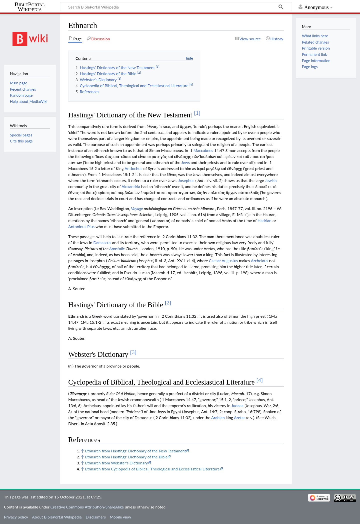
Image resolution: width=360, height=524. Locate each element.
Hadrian (264, 220)
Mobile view (120, 516)
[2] (168, 303)
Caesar (214, 260)
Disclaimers (96, 516)
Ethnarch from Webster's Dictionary (116, 462)
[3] (133, 352)
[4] (259, 380)
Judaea (237, 405)
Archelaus (259, 260)
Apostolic (117, 248)
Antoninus (77, 226)
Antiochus (133, 168)
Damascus (102, 242)
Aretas (239, 417)
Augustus (230, 260)
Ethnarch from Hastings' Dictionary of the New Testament (135, 450)
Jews (185, 162)
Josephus (186, 180)
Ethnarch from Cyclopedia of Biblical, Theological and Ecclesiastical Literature (152, 468)
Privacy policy (16, 516)
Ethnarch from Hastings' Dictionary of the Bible (126, 456)
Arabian (218, 417)
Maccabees (203, 150)
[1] (197, 113)
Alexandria (131, 186)
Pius (90, 226)
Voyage (137, 208)
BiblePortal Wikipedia (29, 7)
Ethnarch (76, 316)
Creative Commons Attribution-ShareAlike (87, 506)
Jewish (271, 180)
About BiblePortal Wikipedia (57, 516)
